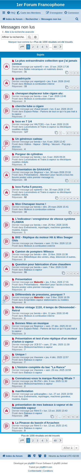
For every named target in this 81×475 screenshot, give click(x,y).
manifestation (24, 391)
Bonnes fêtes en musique (32, 323)
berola (37, 96)
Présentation (23, 279)
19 (73, 416)
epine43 (38, 66)
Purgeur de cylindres (29, 154)
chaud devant (41, 109)
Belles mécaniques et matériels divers (43, 69)
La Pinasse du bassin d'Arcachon (37, 422)
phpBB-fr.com (46, 467)
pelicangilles (40, 394)
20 (77, 416)
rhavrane (38, 243)
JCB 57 (38, 344)
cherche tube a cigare (29, 106)
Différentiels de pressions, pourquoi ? (40, 294)
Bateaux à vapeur (33, 269)
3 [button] (37, 47)
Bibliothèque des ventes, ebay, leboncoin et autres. (50, 257)
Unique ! (20, 354)
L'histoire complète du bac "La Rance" (40, 367)
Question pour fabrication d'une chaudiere (43, 264)
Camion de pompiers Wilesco (34, 251)
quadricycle (23, 78)
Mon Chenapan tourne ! (30, 204)
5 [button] (47, 47)
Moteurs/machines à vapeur (38, 347)
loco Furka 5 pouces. (29, 186)
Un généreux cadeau (28, 138)
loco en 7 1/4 (23, 121)
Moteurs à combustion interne (39, 84)
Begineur (38, 172)
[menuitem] (11, 12)
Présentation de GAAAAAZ (33, 169)
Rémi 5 (37, 410)
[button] (22, 46)
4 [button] (42, 47)
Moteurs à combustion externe (39, 98)
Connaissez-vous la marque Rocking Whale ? (45, 378)
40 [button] (55, 47)
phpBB (31, 463)
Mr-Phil (37, 381)
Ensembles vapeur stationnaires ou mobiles (46, 300)
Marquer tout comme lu (20, 42)
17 (64, 416)
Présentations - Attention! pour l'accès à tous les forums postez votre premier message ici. (42, 176)
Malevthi (38, 282)
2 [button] (32, 47)
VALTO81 (39, 124)
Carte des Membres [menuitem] (31, 13)
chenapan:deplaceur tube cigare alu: (39, 93)
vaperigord (39, 81)
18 (68, 416)
